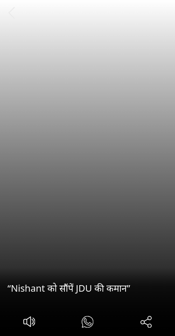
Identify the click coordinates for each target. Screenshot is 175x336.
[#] (87, 323)
